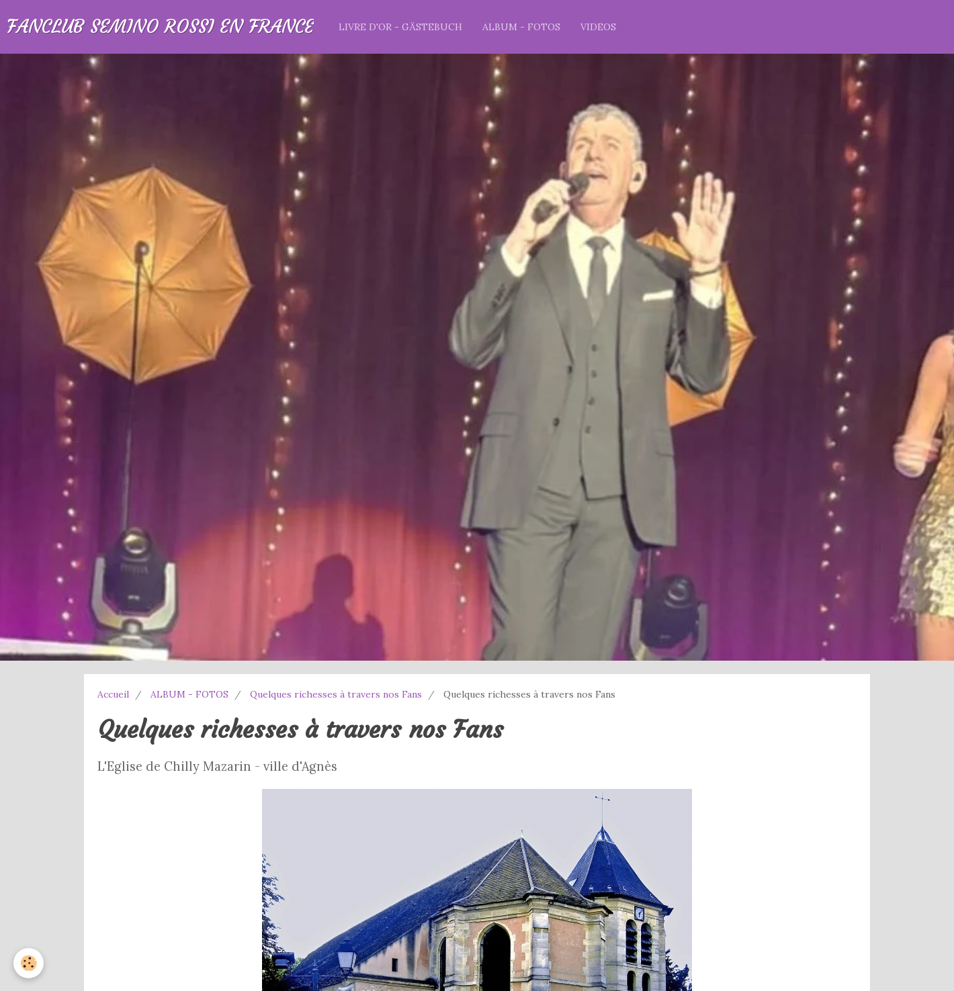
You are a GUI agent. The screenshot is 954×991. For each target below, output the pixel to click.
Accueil (113, 694)
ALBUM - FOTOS (521, 27)
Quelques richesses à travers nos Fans (336, 694)
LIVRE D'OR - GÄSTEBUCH (400, 27)
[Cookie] (28, 963)
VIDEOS (598, 27)
